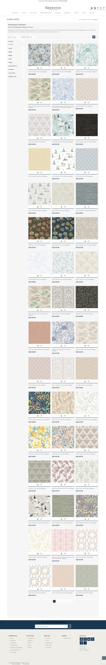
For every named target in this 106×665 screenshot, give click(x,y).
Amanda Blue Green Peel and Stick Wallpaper (86, 419)
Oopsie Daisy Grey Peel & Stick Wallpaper (62, 279)
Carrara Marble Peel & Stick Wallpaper (37, 279)
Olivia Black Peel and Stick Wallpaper (84, 314)
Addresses (30, 640)
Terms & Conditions (16, 664)
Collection (11, 73)
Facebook (85, 639)
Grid (93, 37)
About (11, 638)
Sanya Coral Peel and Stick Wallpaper (84, 557)
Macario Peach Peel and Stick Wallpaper (61, 419)
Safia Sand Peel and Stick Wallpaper (84, 106)
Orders (29, 643)
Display (23, 37)
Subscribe (69, 626)
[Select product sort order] (16, 37)
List (96, 37)
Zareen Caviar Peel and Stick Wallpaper (61, 314)
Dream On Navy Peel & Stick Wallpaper (37, 71)
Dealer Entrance (67, 638)
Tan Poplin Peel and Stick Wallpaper (84, 385)
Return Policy (48, 645)
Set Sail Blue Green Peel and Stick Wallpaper (62, 176)
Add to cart (37, 68)
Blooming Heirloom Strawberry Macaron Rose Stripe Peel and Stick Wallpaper (63, 558)
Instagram (81, 639)
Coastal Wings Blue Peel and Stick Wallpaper (62, 142)
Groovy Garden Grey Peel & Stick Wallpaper (86, 523)
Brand (10, 55)
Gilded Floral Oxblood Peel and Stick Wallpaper (63, 488)
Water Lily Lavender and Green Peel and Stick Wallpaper (39, 107)
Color (10, 48)
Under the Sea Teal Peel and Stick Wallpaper (86, 71)
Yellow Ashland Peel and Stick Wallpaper (37, 176)
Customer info (31, 638)
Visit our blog (13, 652)
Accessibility (48, 647)
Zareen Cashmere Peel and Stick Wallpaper (62, 385)
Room (10, 52)
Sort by (9, 37)
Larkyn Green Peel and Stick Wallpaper (85, 488)
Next (69, 601)
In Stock (10, 41)
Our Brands (12, 640)
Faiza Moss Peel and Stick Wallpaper (37, 488)
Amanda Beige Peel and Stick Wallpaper (37, 557)
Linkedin (85, 643)
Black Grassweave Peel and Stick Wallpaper (86, 142)
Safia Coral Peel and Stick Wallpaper (36, 385)
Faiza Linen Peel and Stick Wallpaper (37, 142)
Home (80, 19)
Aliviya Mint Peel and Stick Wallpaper (60, 210)
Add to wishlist (41, 68)
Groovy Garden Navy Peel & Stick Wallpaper (38, 419)
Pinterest (92, 639)
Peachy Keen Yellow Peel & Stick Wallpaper (38, 454)
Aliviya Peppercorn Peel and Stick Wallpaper (86, 245)
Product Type (12, 76)
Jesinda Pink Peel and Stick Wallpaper (61, 454)
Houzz (81, 643)
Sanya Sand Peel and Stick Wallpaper (37, 593)
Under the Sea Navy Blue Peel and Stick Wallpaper (61, 350)
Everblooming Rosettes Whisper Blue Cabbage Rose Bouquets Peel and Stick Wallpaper (63, 107)
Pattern (10, 69)
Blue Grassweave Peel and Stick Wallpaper (86, 210)
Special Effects (12, 66)
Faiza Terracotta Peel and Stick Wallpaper (85, 454)
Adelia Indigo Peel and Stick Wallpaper (61, 245)
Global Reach (13, 643)
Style (10, 59)
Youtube (89, 639)
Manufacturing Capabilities (16, 647)
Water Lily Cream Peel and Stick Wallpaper (86, 349)
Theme (10, 62)
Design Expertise (14, 645)
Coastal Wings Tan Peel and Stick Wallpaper (38, 523)
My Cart (29, 645)
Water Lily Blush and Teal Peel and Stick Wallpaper (37, 314)
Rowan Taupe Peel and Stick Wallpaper (85, 279)
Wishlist (29, 647)
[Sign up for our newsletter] (51, 626)
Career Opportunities (15, 650)
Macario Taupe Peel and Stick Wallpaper (61, 71)
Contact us (48, 638)
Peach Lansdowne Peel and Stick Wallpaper (62, 593)
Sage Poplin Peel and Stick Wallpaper (84, 593)
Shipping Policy (49, 643)
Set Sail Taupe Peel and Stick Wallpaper (37, 210)
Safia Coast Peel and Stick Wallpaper (84, 176)
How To (47, 640)
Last (72, 601)
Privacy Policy (26, 664)
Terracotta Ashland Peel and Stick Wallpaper (38, 349)
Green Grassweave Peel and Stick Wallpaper (62, 523)
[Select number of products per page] (33, 37)
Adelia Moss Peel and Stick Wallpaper (37, 245)
